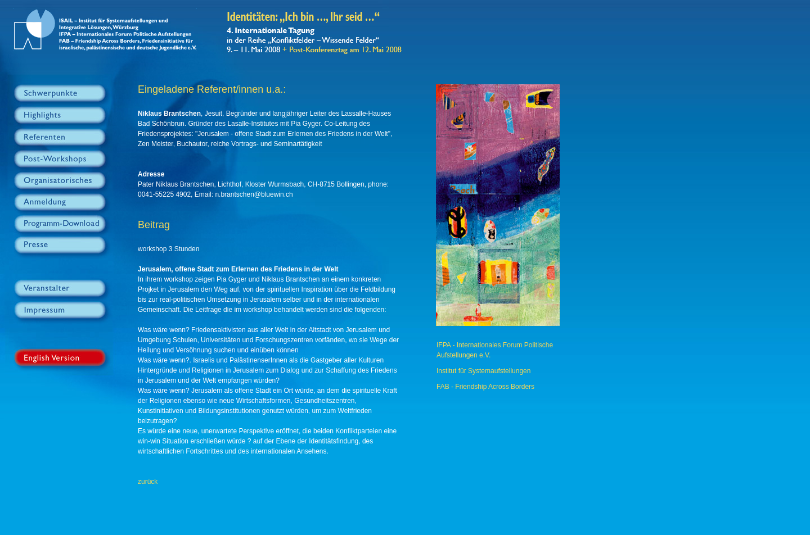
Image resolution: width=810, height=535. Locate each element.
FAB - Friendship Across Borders (485, 387)
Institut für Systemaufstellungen (483, 371)
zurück (148, 482)
